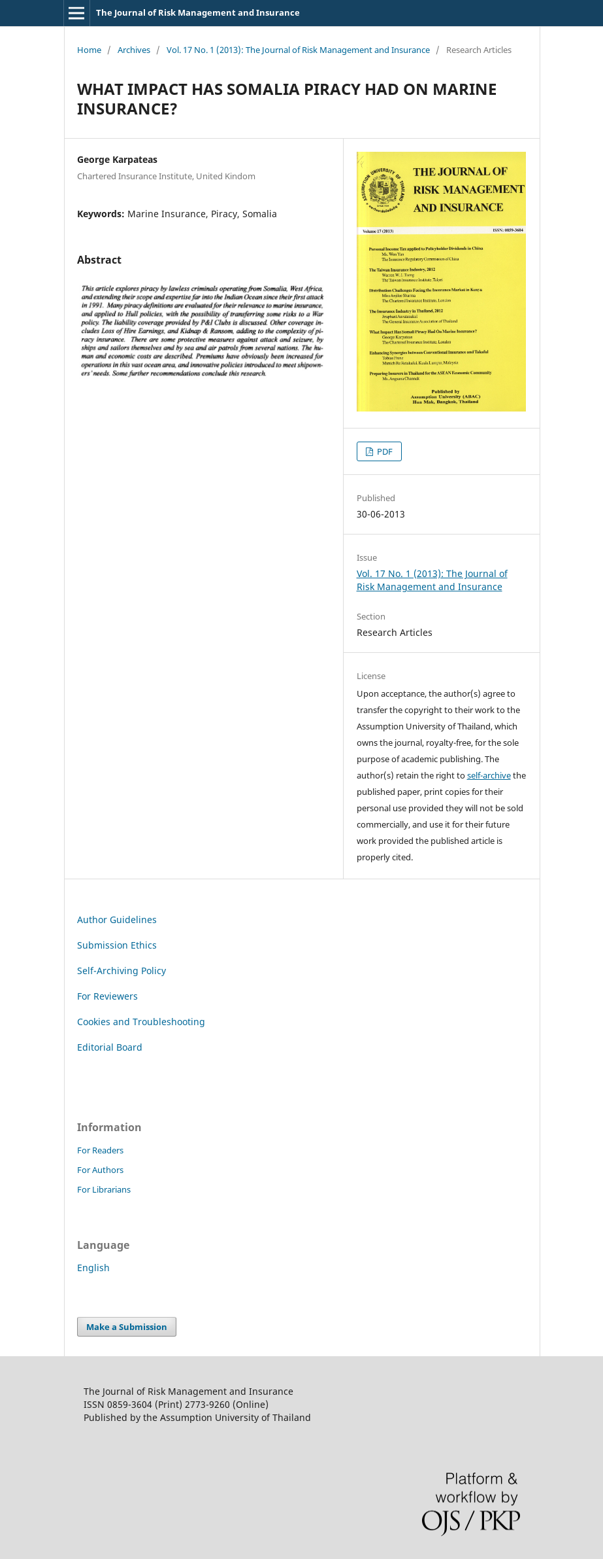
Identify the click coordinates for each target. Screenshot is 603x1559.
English (93, 1267)
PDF (384, 451)
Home (89, 50)
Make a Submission (126, 1327)
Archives (134, 50)
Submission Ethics (117, 945)
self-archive (489, 775)
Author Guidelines (117, 919)
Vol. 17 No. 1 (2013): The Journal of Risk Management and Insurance (298, 50)
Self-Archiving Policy (121, 970)
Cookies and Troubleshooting (141, 1021)
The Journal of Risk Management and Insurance (198, 12)
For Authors (100, 1170)
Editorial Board (109, 1047)
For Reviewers (107, 996)
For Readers (100, 1150)
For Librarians (104, 1189)
